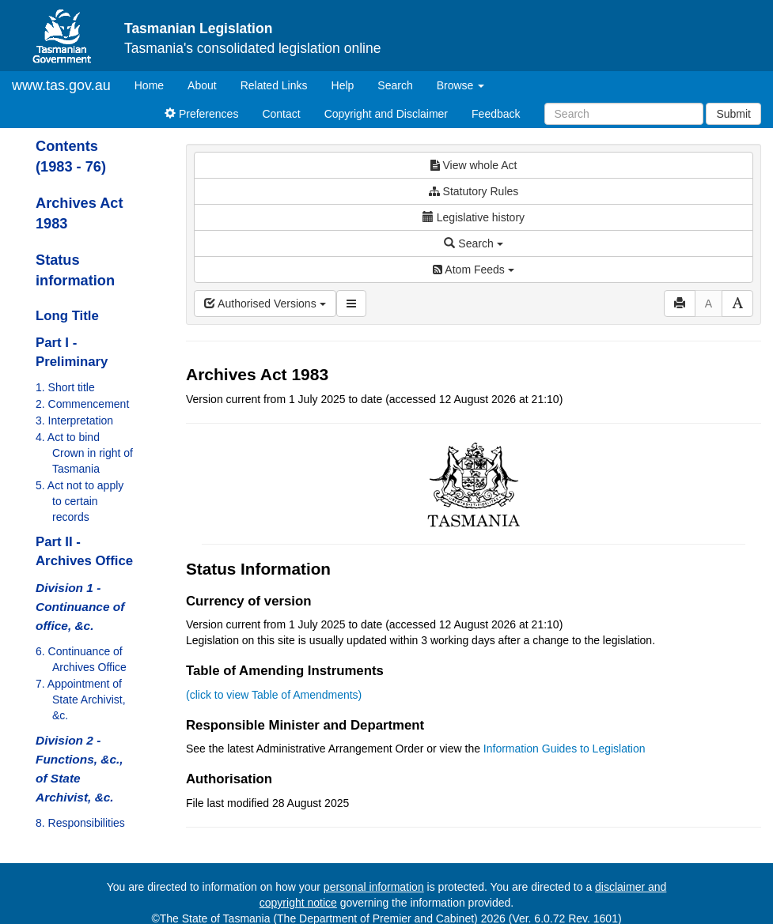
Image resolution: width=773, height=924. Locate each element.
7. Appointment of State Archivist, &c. (81, 699)
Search (394, 85)
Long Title (67, 315)
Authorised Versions (265, 303)
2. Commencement (82, 404)
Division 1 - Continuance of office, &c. (80, 606)
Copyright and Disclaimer (386, 113)
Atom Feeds (473, 269)
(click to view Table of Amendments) (274, 694)
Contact (281, 113)
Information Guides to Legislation (564, 748)
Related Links (274, 85)
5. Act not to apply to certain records (79, 501)
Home (155, 84)
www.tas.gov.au (61, 85)
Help (343, 85)
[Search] (623, 114)
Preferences (201, 113)
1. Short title (65, 387)
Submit (733, 113)
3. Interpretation (74, 420)
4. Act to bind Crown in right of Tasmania (84, 453)
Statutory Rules (474, 191)
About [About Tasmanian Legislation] (202, 85)
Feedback (496, 113)
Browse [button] (461, 85)
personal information (374, 887)
